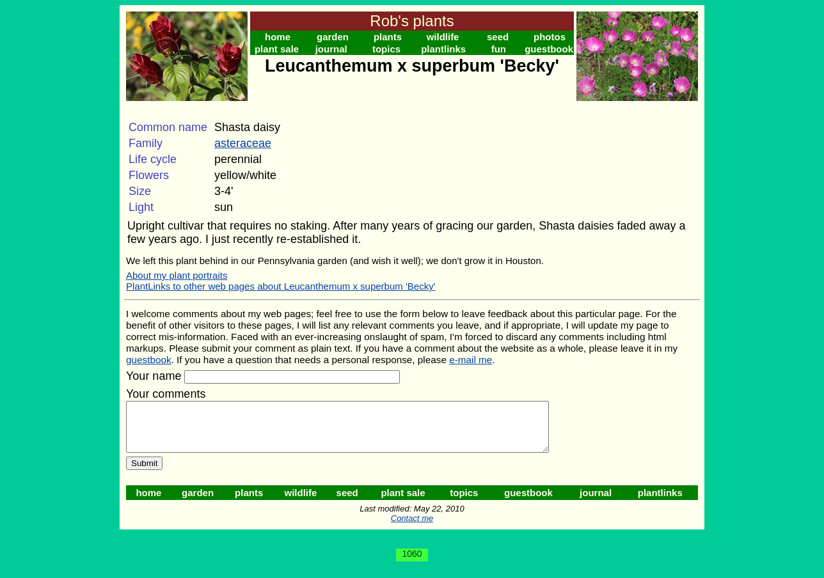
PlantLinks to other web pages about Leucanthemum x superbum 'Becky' (281, 286)
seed (498, 36)
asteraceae (242, 143)
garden (333, 36)
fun (498, 48)
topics (386, 48)
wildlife (443, 36)
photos (550, 36)
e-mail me (470, 359)
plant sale (277, 48)
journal (331, 48)
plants (388, 36)
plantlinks (443, 48)
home (277, 36)
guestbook (549, 48)
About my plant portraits (176, 275)
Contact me (412, 528)
